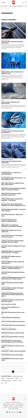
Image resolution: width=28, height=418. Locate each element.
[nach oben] (25, 399)
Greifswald (15, 380)
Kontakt (20, 407)
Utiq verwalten (5, 405)
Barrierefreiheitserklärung (15, 402)
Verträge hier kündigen (19, 405)
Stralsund (17, 378)
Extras (6, 6)
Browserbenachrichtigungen (14, 408)
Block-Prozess (20, 6)
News (2, 6)
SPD (21, 378)
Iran (10, 6)
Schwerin (3, 378)
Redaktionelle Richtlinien (7, 404)
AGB (13, 404)
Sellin (6, 382)
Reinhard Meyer (10, 378)
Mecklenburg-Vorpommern (17, 376)
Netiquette (12, 405)
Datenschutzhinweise (19, 404)
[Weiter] (26, 6)
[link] (26, 2)
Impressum (8, 402)
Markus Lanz (14, 6)
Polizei (20, 380)
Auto (2, 382)
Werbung (5, 407)
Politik (2, 8)
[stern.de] (13, 2)
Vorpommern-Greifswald (6, 380)
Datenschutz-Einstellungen (13, 407)
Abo (23, 2)
